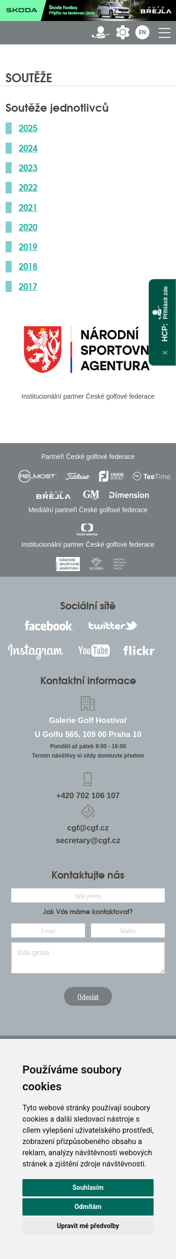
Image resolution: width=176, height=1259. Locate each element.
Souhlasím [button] (88, 1187)
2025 (28, 128)
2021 (28, 207)
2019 (28, 246)
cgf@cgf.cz (88, 827)
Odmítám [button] (88, 1206)
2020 (28, 227)
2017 (28, 286)
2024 (28, 148)
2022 (28, 187)
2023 (28, 167)
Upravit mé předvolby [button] (88, 1226)
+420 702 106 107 (88, 795)
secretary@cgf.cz (88, 840)
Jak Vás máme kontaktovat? (88, 912)
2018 (28, 266)
